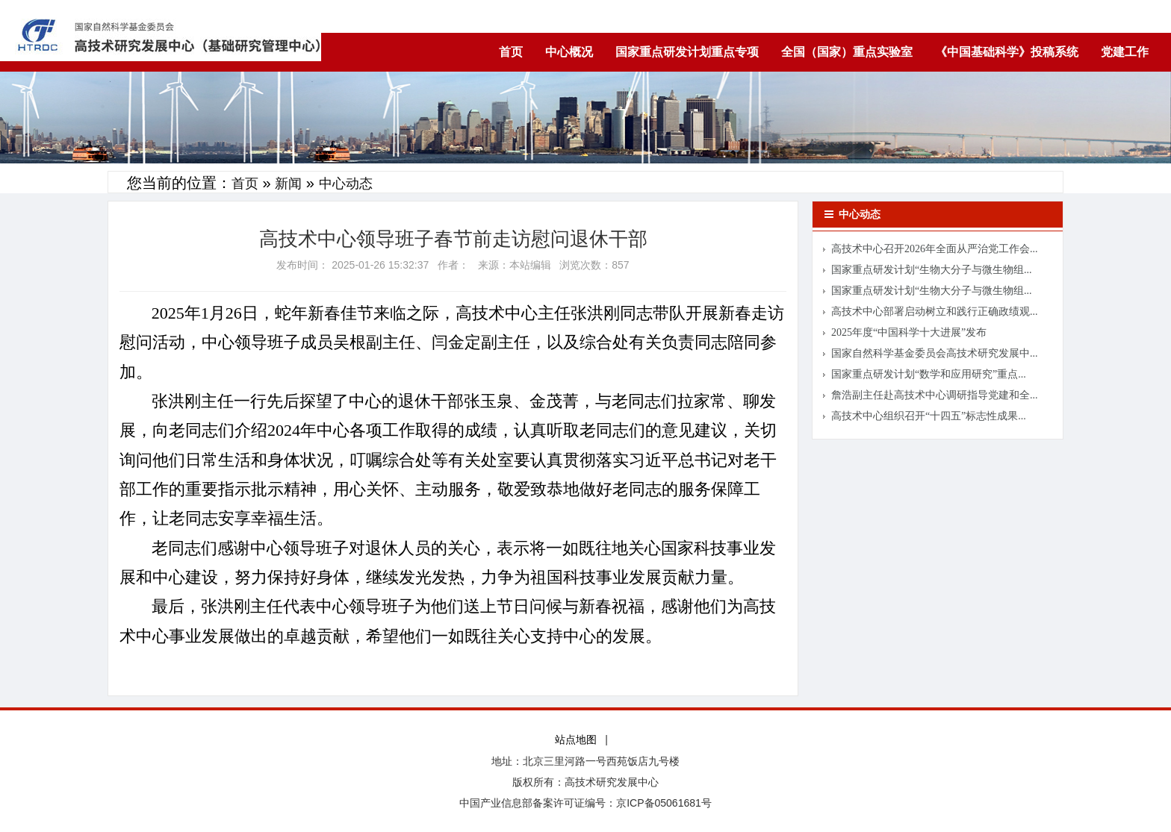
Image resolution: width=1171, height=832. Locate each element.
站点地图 (576, 739)
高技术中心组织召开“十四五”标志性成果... (928, 416)
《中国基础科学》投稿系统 (1006, 52)
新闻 (288, 183)
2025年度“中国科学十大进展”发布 (909, 332)
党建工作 (1125, 52)
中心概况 (569, 52)
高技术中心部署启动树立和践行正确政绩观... (934, 311)
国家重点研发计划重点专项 (687, 52)
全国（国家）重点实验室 (847, 52)
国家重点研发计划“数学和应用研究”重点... (928, 374)
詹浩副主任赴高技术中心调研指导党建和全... (934, 395)
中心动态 (346, 183)
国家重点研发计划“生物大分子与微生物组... (931, 269)
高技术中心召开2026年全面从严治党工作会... (934, 248)
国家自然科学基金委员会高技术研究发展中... (934, 353)
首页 (511, 52)
